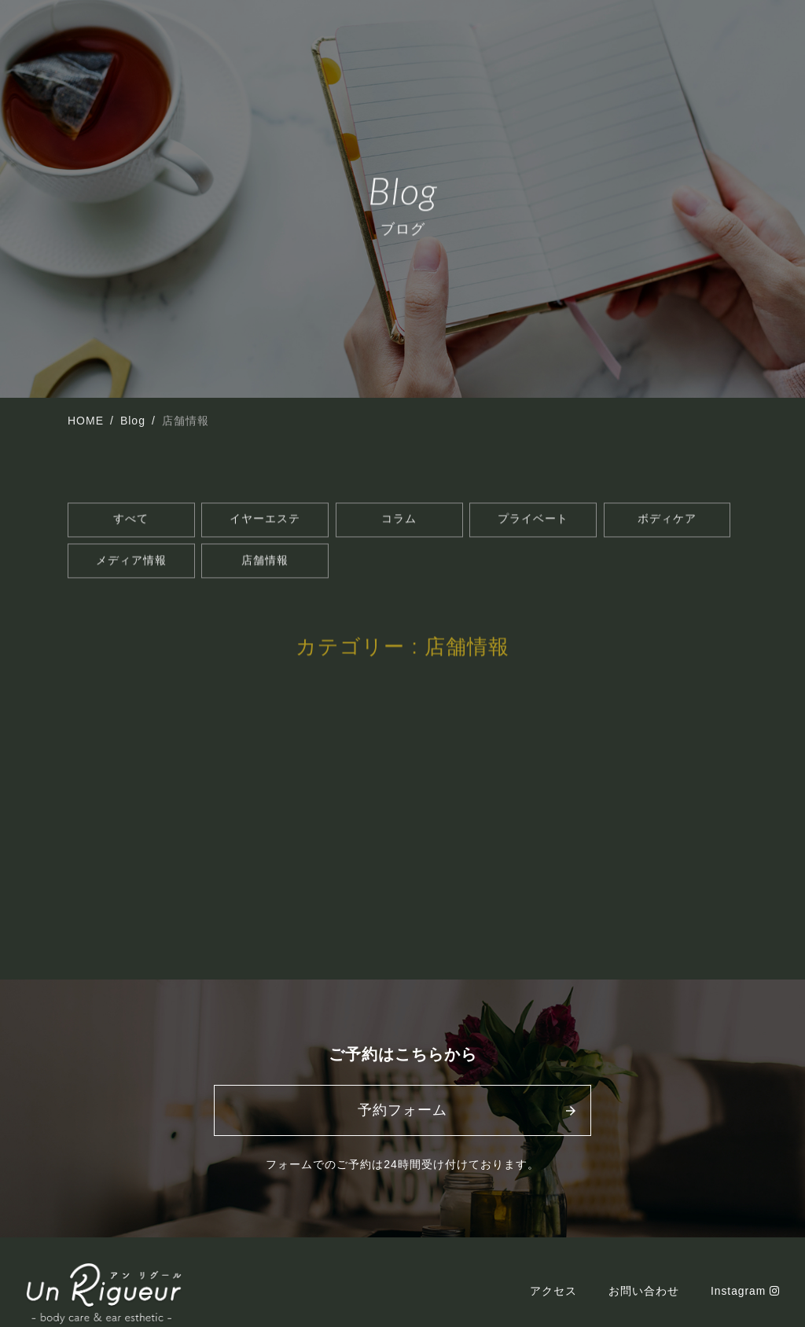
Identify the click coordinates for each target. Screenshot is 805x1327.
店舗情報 (265, 566)
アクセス (552, 1301)
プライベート (533, 522)
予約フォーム (402, 1120)
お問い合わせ (643, 1301)
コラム (399, 522)
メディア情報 (131, 566)
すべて (131, 522)
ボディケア (667, 522)
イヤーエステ (265, 522)
